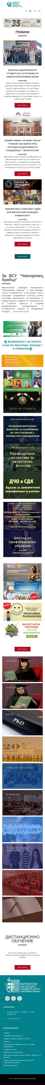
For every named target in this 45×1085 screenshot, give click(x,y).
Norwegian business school (20, 768)
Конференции (13, 794)
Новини (22, 32)
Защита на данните (10, 1065)
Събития (10, 874)
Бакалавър (11, 661)
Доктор (9, 714)
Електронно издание (17, 901)
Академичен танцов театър (20, 741)
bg (30, 11)
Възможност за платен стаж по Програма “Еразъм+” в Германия (22, 345)
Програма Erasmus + (16, 821)
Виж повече (22, 105)
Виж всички (22, 256)
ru (39, 11)
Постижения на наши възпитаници (17, 849)
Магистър (11, 687)
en (35, 11)
